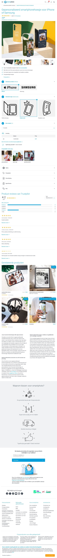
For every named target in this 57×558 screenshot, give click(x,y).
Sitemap (31, 509)
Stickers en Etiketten (6, 518)
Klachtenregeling (33, 514)
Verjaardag (18, 522)
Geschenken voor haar (21, 513)
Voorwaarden (32, 510)
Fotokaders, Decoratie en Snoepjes (7, 521)
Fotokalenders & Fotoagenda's (5, 524)
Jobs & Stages (32, 523)
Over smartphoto (33, 505)
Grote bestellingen (47, 512)
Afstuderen (18, 517)
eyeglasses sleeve (13, 373)
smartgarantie (46, 507)
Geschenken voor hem (21, 515)
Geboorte (18, 524)
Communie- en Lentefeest (21, 512)
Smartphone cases (6, 517)
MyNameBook (5, 515)
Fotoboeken (4, 509)
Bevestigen (15, 460)
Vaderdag (18, 521)
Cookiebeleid (32, 519)
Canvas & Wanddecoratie (7, 513)
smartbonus (46, 509)
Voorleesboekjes (6, 526)
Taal (47, 196)
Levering (45, 514)
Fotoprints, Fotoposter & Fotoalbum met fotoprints (7, 511)
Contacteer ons (46, 505)
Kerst (17, 506)
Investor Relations (33, 524)
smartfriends (46, 517)
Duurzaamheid (32, 507)
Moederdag (18, 519)
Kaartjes (4, 505)
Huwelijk (18, 510)
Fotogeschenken (5, 507)
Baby (17, 508)
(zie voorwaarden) (23, 67)
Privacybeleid (32, 517)
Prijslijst (31, 521)
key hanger (13, 371)
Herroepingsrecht (33, 512)
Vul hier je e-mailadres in (18, 455)
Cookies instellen (6, 555)
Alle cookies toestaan (50, 555)
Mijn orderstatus (47, 516)
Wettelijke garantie (33, 516)
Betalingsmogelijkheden (48, 510)
